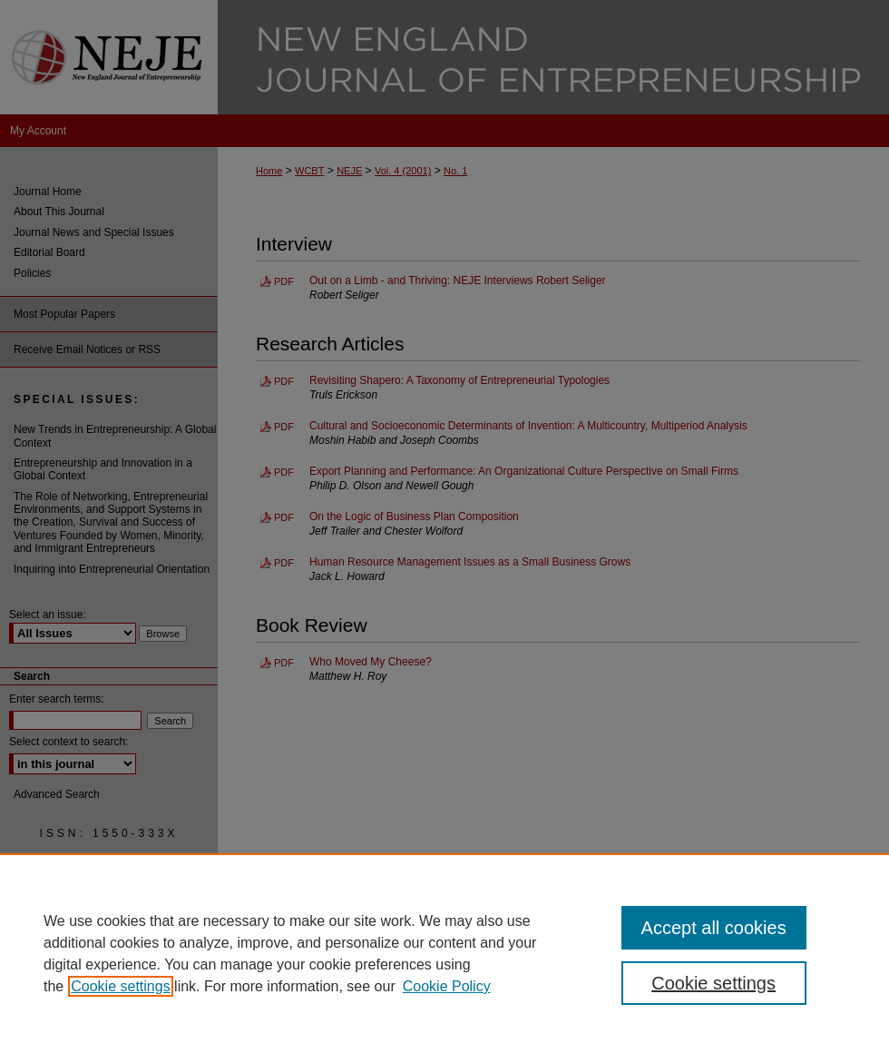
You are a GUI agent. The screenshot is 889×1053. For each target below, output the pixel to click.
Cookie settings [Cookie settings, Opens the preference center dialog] (713, 983)
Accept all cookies (713, 928)
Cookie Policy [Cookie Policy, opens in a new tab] (447, 986)
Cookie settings (120, 986)
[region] (444, 953)
